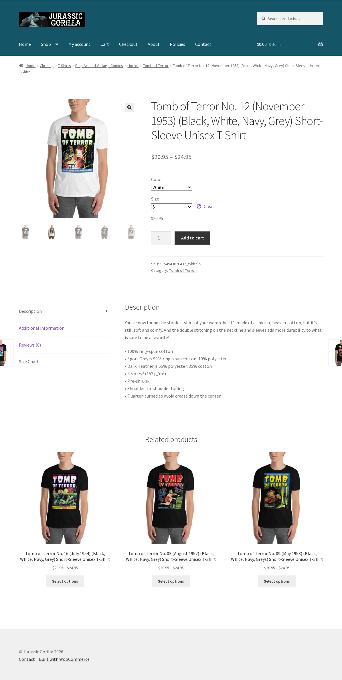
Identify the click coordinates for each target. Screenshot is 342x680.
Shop (46, 44)
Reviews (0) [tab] (30, 345)
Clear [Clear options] (209, 206)
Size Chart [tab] (29, 361)
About (154, 44)
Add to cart (192, 238)
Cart (104, 44)
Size (155, 199)
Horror (133, 65)
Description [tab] (30, 311)
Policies (177, 44)
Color (156, 179)
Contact (203, 44)
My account (79, 44)
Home (25, 44)
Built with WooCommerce (64, 659)
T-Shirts (64, 65)
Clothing (47, 65)
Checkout (128, 44)
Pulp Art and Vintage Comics (99, 65)
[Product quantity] (161, 238)
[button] (129, 107)
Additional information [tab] (41, 328)
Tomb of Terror (156, 65)
